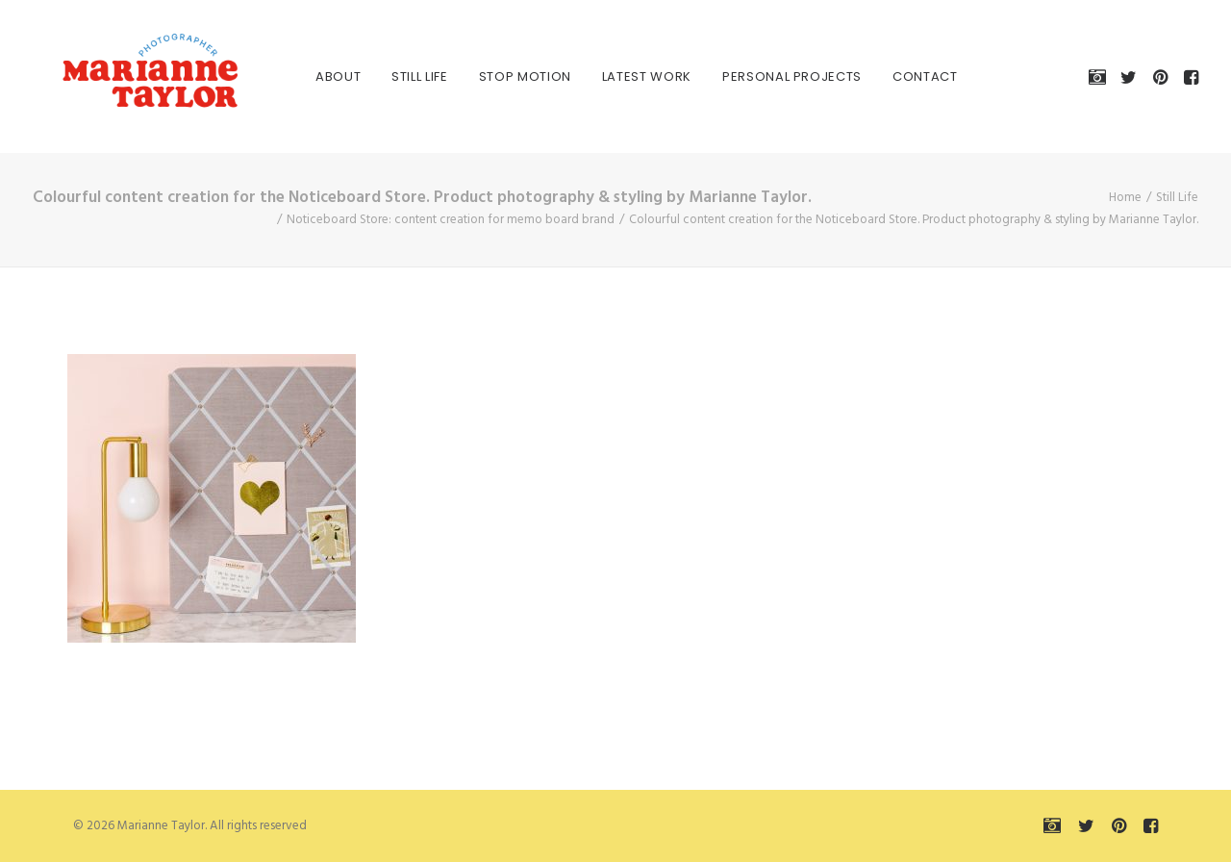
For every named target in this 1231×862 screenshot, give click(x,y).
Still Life (398, 76)
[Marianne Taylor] (123, 76)
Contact (904, 76)
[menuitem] (317, 76)
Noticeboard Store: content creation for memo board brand (451, 220)
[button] (1101, 76)
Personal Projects (771, 76)
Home (1125, 198)
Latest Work (625, 76)
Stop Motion (504, 76)
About (316, 76)
